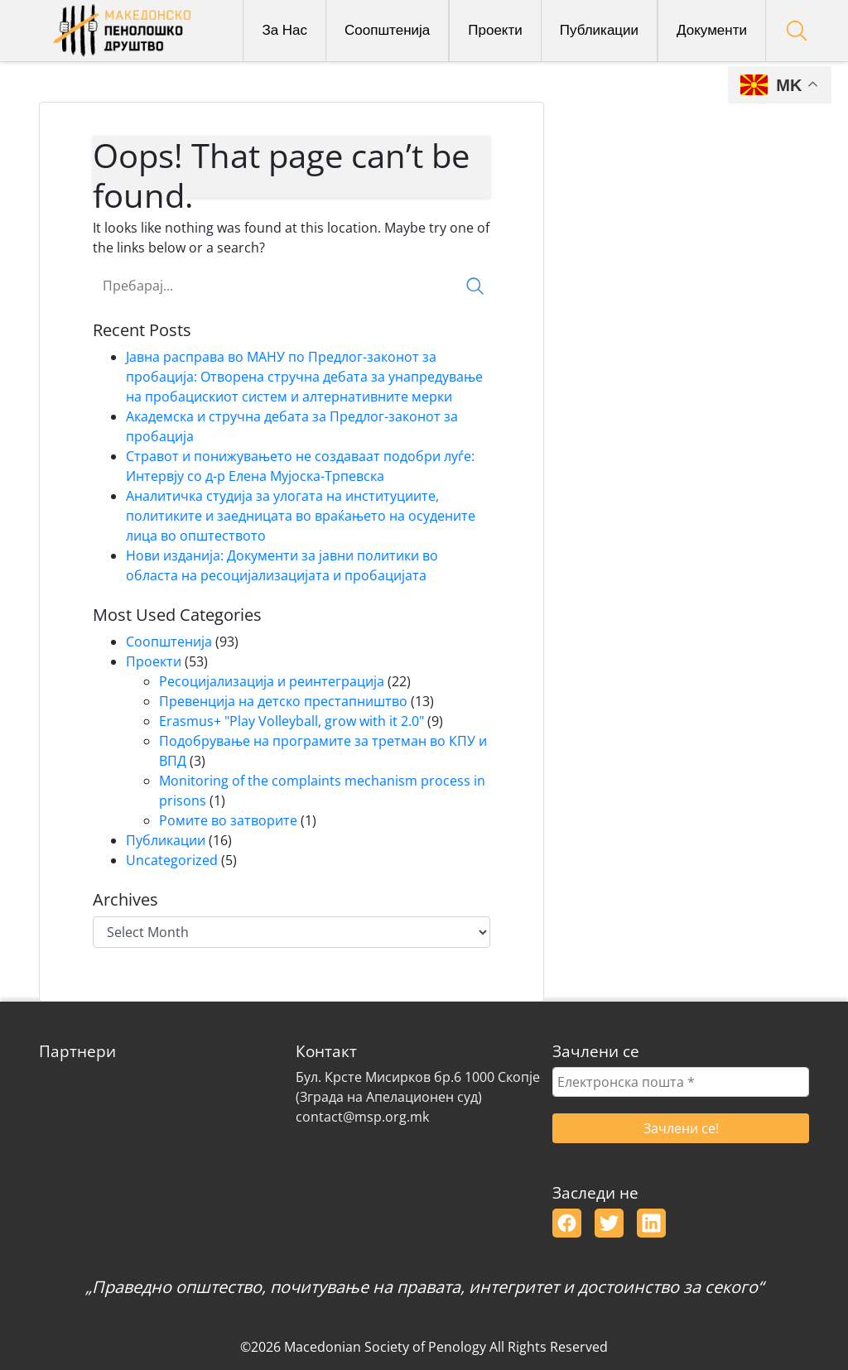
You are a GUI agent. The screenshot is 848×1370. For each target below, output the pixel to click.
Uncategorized (172, 860)
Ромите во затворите (228, 820)
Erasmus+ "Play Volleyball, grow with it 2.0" (291, 721)
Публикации (599, 30)
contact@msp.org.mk (362, 1117)
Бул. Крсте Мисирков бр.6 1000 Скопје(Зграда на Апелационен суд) (418, 1087)
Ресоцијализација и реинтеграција (271, 681)
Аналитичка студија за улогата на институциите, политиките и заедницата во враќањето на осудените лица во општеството (300, 516)
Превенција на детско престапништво (283, 701)
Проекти (495, 30)
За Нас (284, 30)
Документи (712, 30)
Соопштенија (387, 30)
